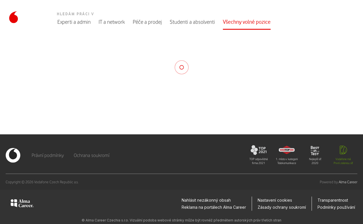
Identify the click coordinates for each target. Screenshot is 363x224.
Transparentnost (333, 200)
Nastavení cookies (275, 200)
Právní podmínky (48, 155)
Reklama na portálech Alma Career (214, 207)
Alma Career (348, 182)
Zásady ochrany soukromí (282, 207)
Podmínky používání (336, 207)
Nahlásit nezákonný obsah (206, 200)
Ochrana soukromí (91, 155)
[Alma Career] (22, 204)
